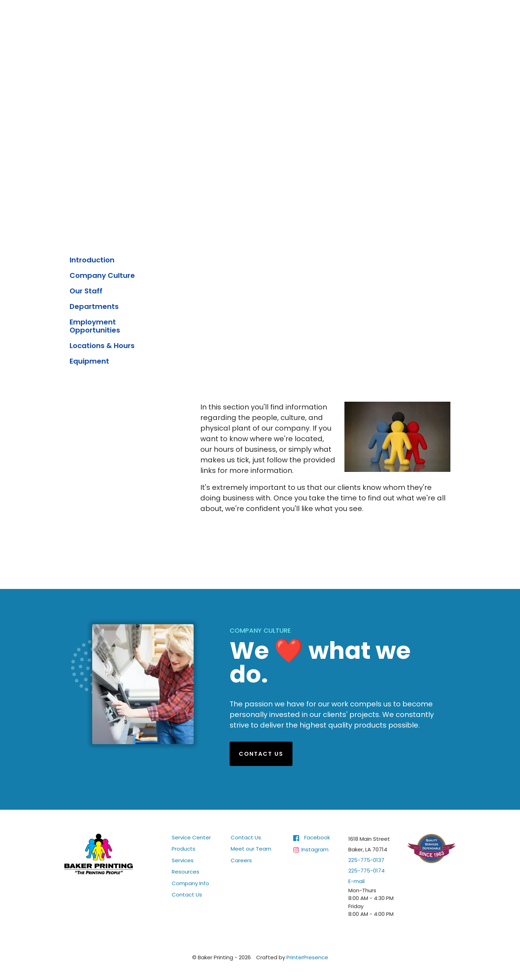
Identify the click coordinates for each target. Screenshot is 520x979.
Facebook (317, 837)
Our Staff (86, 291)
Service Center (191, 837)
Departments (94, 306)
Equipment (89, 361)
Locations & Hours (102, 346)
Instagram (315, 849)
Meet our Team (251, 848)
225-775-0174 (366, 870)
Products (183, 848)
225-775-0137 (366, 859)
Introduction (92, 260)
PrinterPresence (307, 957)
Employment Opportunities (95, 326)
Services (183, 860)
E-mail (356, 880)
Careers (241, 860)
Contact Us (261, 753)
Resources (185, 871)
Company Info (190, 883)
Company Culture (102, 275)
